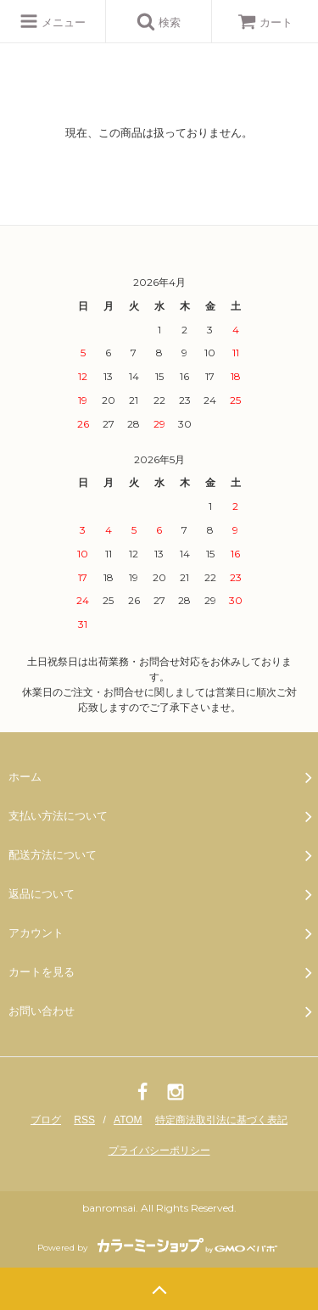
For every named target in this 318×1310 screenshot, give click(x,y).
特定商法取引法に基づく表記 (221, 1120)
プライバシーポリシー (159, 1150)
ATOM (128, 1120)
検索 (159, 21)
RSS (84, 1120)
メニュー (53, 21)
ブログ (46, 1120)
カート (265, 22)
